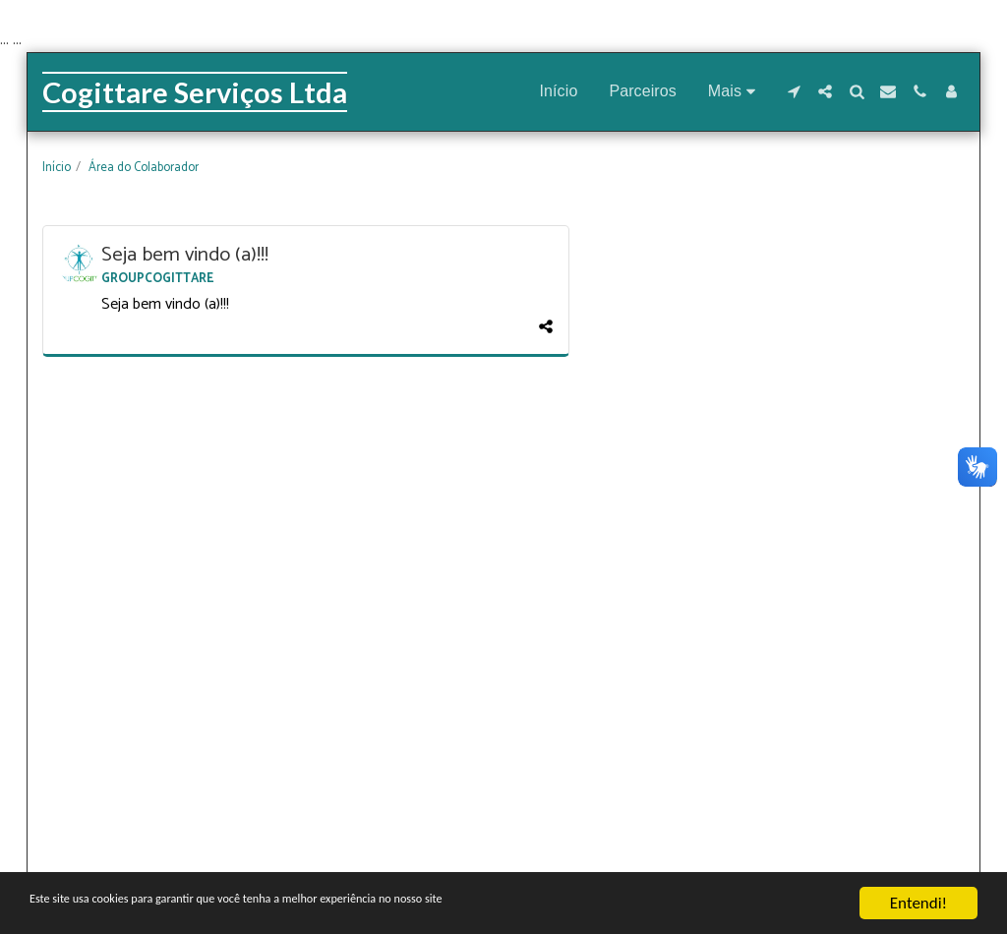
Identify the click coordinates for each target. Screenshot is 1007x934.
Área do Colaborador (144, 167)
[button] (793, 91)
